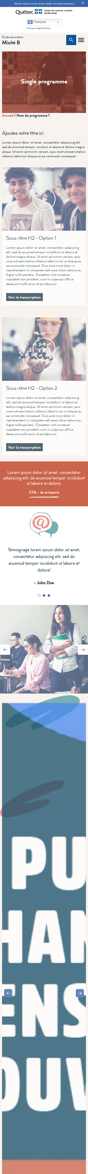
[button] (81, 40)
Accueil (7, 115)
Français (37, 22)
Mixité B (11, 42)
